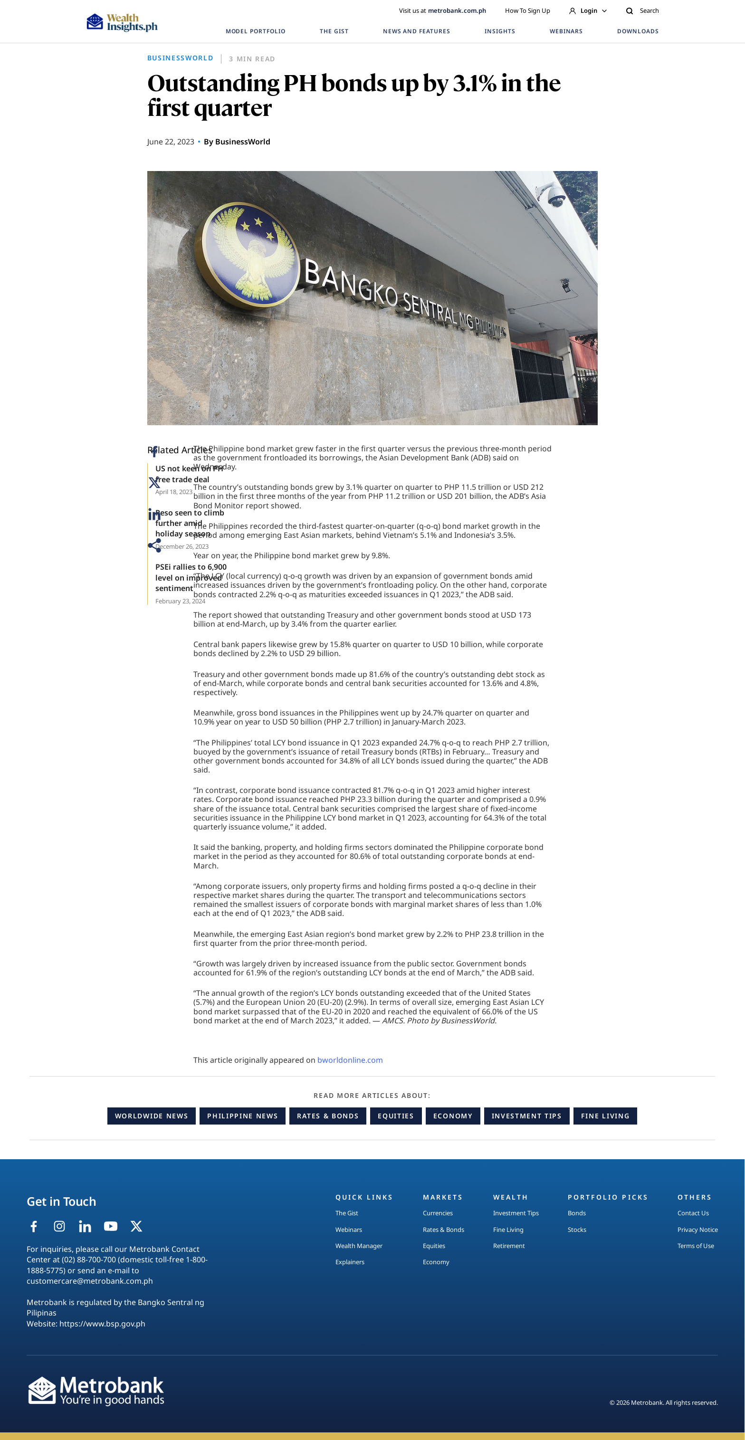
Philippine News (242, 1115)
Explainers (349, 1262)
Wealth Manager (358, 1245)
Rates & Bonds (328, 1115)
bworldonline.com (350, 1060)
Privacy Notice (698, 1229)
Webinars (348, 1229)
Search (642, 10)
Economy (453, 1115)
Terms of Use (696, 1245)
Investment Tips (527, 1115)
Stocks (577, 1229)
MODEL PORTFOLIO (256, 31)
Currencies (438, 1213)
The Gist (346, 1213)
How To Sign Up (527, 10)
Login (588, 10)
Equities (396, 1115)
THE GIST (334, 31)
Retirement (509, 1245)
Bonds (577, 1213)
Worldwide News (152, 1115)
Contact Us (693, 1213)
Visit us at (442, 10)
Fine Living (605, 1115)
